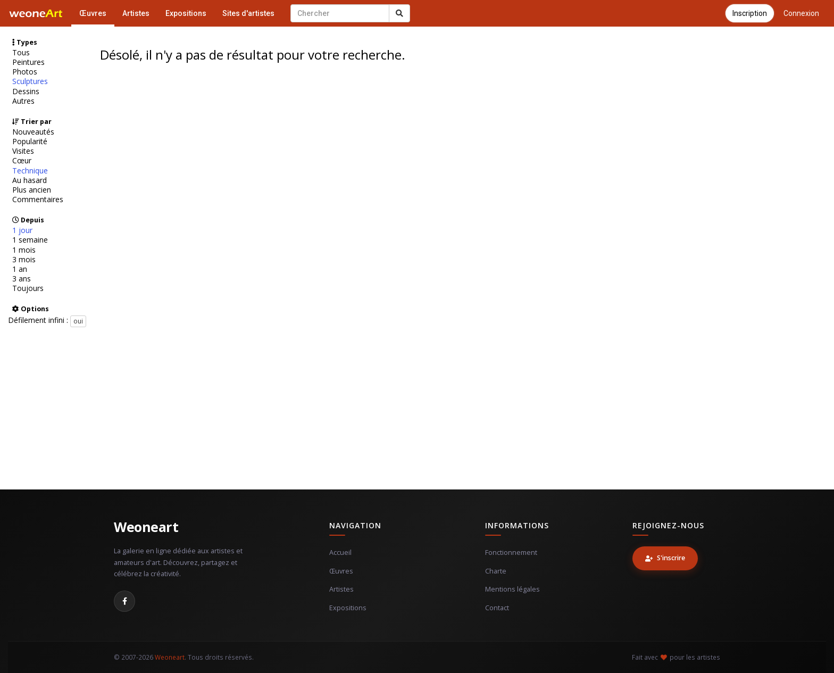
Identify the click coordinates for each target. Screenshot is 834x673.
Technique (30, 171)
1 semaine (30, 240)
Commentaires (37, 199)
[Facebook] (124, 601)
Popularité (29, 141)
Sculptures (30, 81)
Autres (23, 101)
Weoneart (146, 527)
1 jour (22, 230)
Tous (21, 52)
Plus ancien (31, 190)
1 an (19, 269)
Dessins (25, 91)
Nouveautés (33, 132)
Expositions (185, 13)
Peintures (28, 62)
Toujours (28, 288)
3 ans (21, 279)
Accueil (340, 552)
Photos (24, 72)
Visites (23, 151)
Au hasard (29, 180)
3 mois (24, 259)
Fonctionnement (511, 552)
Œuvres (92, 13)
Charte (495, 571)
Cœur (21, 160)
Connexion (801, 13)
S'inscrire (665, 557)
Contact (497, 607)
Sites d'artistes (248, 13)
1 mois (24, 250)
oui (78, 321)
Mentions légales (512, 589)
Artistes (135, 13)
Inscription (749, 13)
